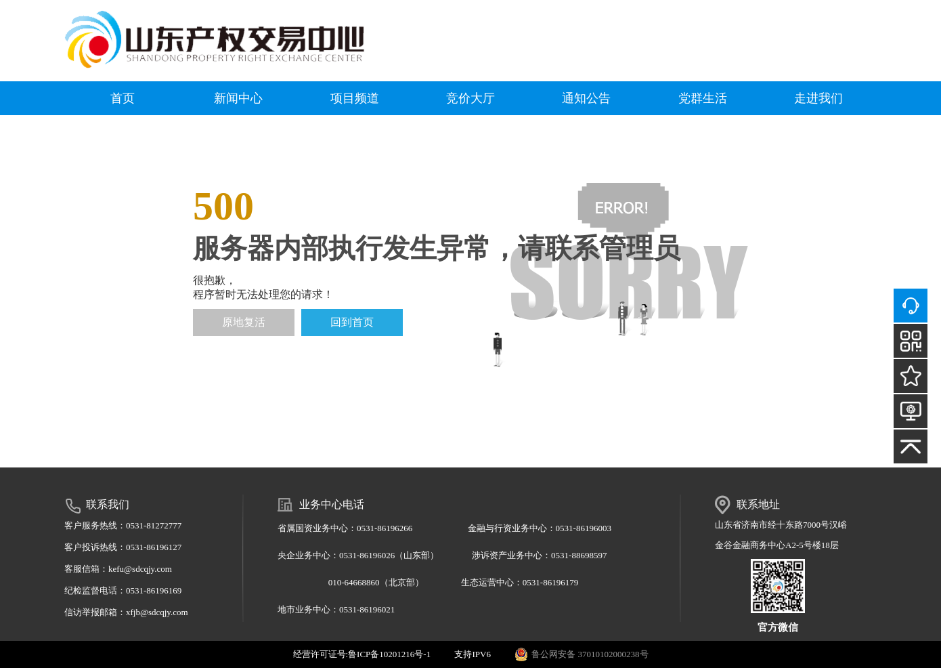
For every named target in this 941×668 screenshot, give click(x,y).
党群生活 (702, 98)
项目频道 (354, 98)
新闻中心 (238, 98)
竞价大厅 (470, 98)
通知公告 (586, 98)
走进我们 (818, 98)
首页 (122, 98)
